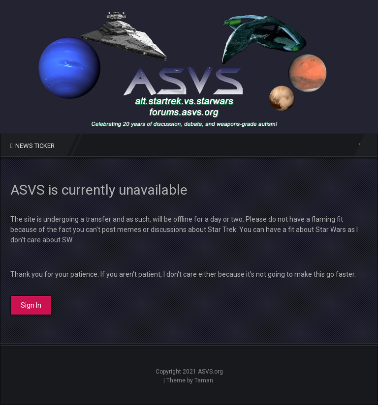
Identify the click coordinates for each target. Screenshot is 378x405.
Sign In (31, 305)
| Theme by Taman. (189, 380)
